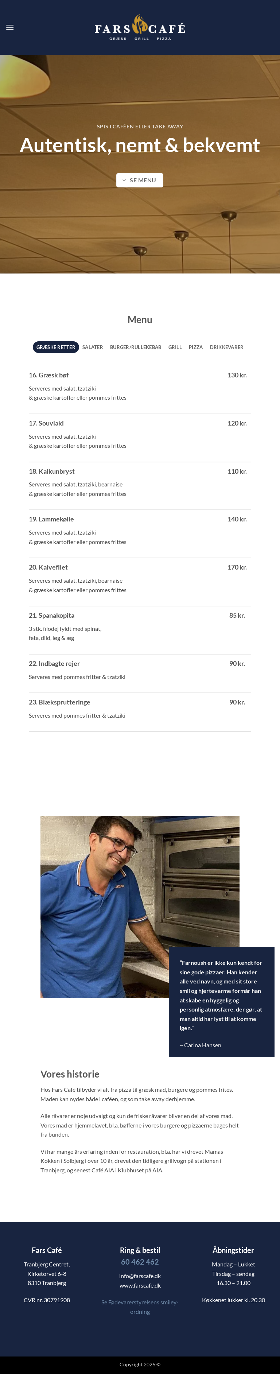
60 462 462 (140, 1261)
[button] (9, 27)
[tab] (56, 347)
